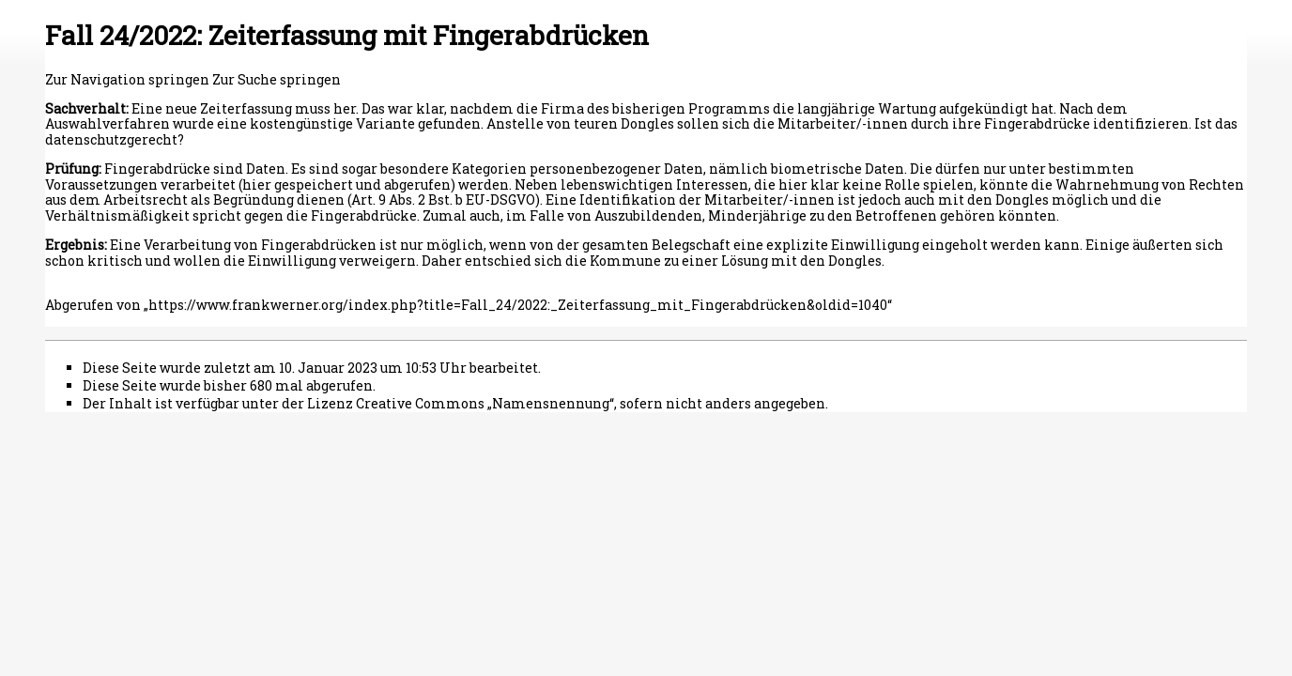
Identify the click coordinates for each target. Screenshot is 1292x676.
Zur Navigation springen (127, 79)
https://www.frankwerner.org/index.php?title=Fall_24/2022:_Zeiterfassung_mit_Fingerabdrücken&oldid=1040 (517, 305)
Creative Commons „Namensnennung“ (485, 403)
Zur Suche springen (276, 79)
